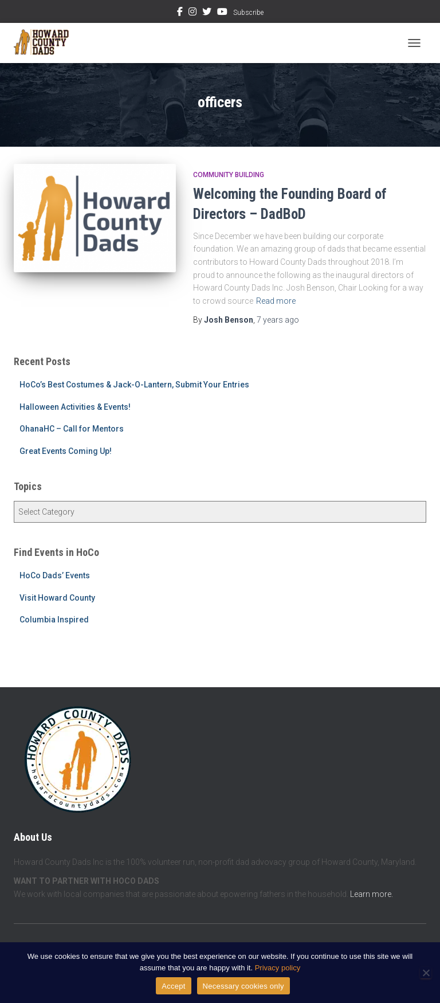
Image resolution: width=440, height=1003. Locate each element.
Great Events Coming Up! (65, 451)
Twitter (206, 13)
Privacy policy (277, 967)
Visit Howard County (57, 597)
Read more (276, 300)
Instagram (192, 13)
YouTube (222, 13)
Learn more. (371, 894)
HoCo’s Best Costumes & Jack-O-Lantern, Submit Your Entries (134, 384)
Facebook (180, 13)
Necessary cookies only (243, 986)
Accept (173, 986)
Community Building (228, 175)
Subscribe (248, 13)
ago (278, 319)
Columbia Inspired (54, 619)
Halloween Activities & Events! (75, 407)
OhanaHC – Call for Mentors (71, 428)
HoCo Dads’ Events (54, 575)
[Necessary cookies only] (425, 972)
